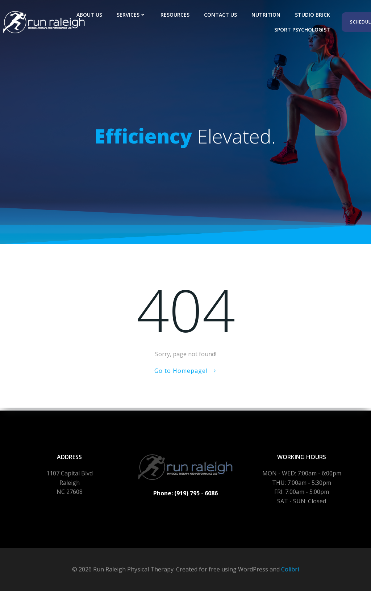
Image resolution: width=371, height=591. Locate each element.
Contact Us (221, 14)
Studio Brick (313, 14)
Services (132, 14)
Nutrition (267, 14)
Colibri (290, 569)
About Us (90, 14)
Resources (176, 14)
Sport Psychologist (303, 29)
